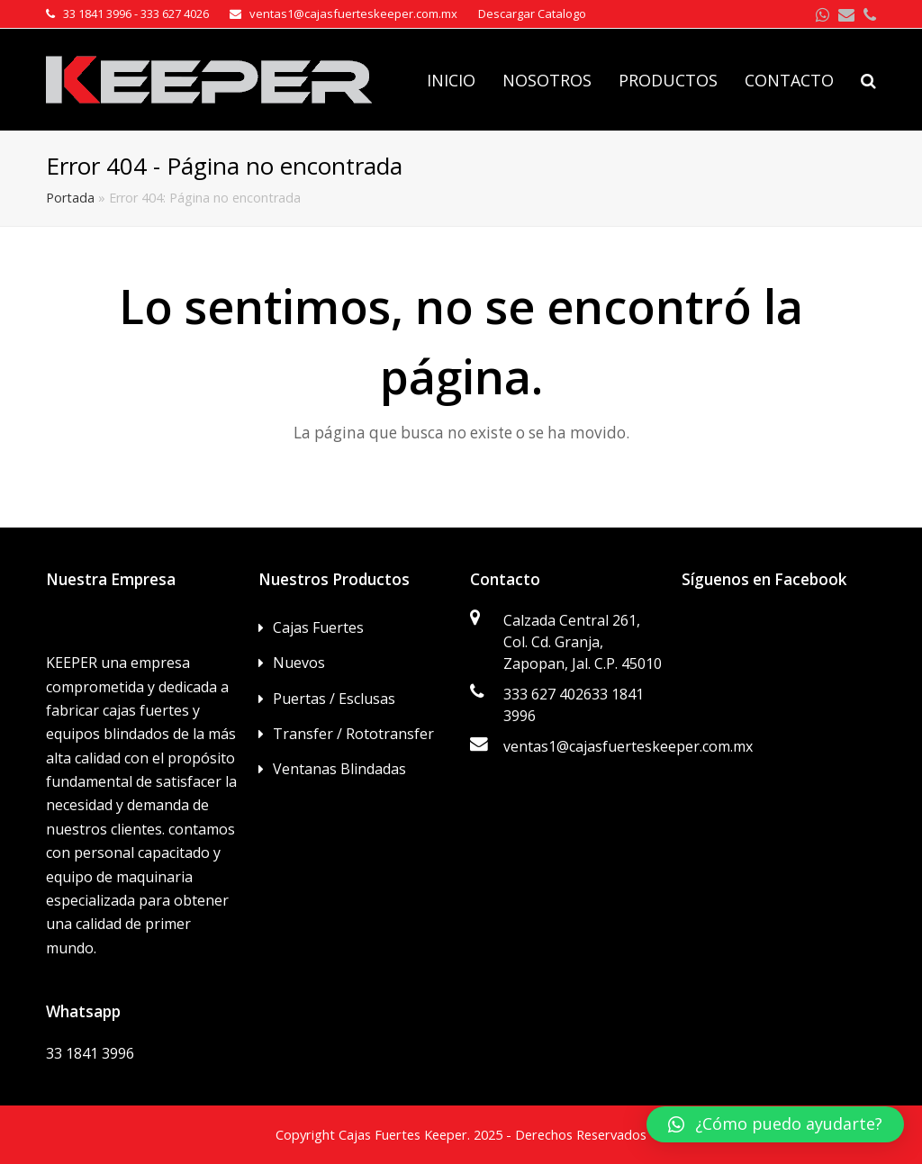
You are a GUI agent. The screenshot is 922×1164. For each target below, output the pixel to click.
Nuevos (299, 662)
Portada (70, 197)
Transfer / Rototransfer (353, 734)
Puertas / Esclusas (334, 698)
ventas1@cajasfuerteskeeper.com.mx (628, 746)
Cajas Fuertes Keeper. (404, 1134)
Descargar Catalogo (532, 13)
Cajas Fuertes (318, 627)
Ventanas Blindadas (339, 769)
